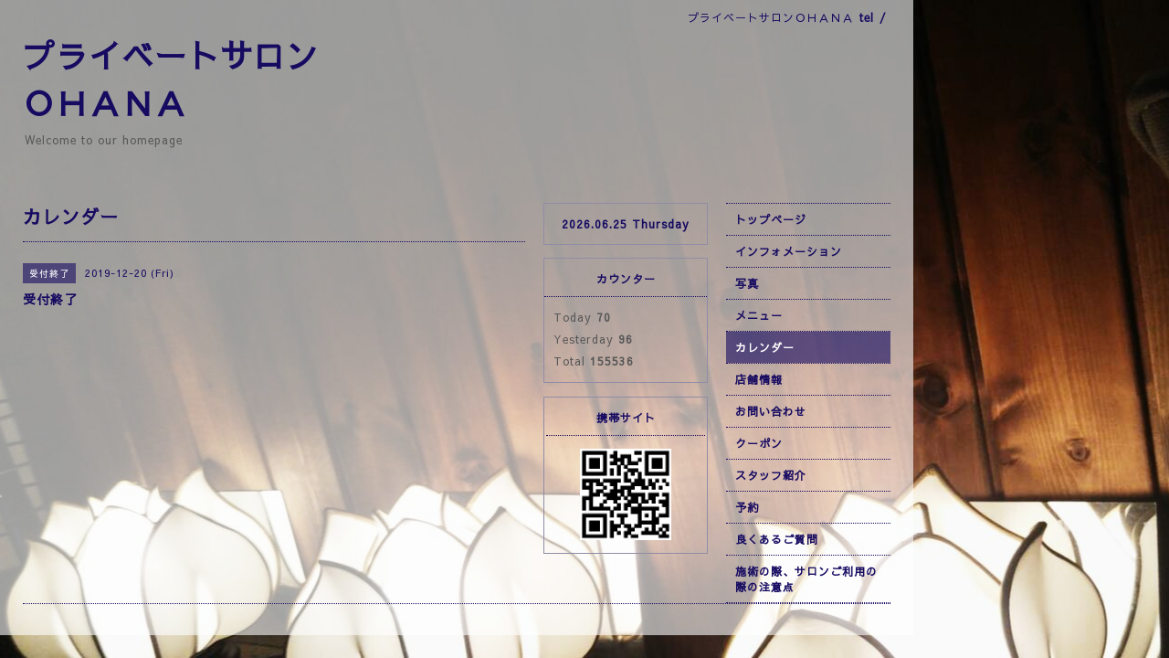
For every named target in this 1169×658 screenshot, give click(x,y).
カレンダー (765, 347)
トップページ (770, 219)
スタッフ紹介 (770, 475)
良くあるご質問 (776, 539)
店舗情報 (759, 379)
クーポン (759, 443)
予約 (747, 507)
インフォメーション (788, 251)
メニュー (759, 315)
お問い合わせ (770, 411)
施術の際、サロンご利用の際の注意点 (806, 579)
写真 (747, 283)
